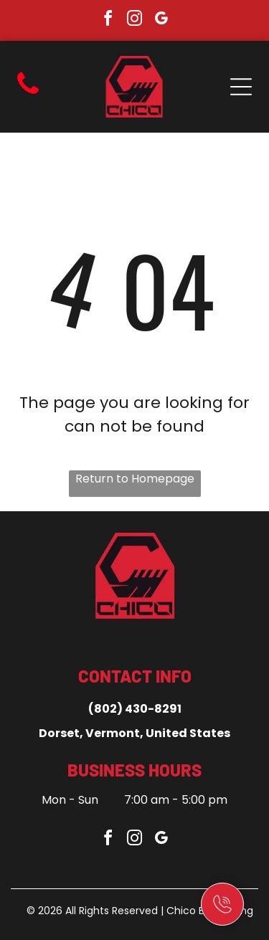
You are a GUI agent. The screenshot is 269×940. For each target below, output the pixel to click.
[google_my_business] (161, 20)
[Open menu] (241, 87)
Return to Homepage (134, 478)
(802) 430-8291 (134, 709)
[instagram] (134, 20)
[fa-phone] (28, 94)
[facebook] (108, 20)
